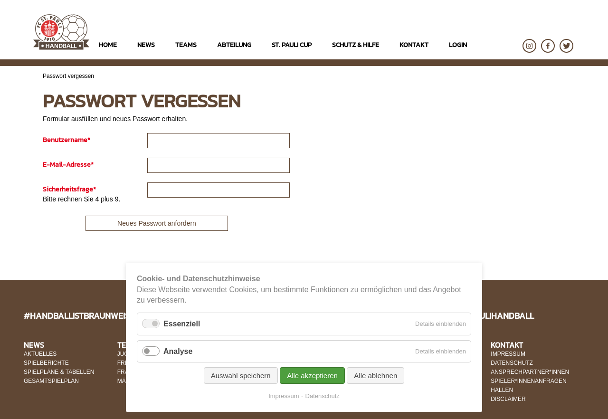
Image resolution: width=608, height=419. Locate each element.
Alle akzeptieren (312, 375)
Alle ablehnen (375, 375)
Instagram (529, 46)
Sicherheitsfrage (69, 189)
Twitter (566, 46)
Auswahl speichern (241, 375)
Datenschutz (322, 396)
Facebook (548, 46)
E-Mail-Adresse (68, 165)
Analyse (177, 351)
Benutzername (66, 140)
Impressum (283, 396)
